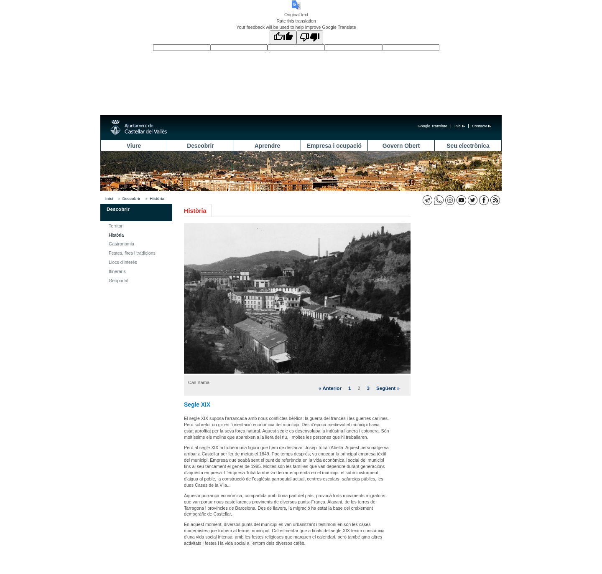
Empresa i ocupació (334, 145)
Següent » (388, 388)
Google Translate (432, 126)
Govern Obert (401, 145)
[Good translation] (283, 37)
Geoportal (118, 280)
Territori (116, 225)
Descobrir (200, 145)
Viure (134, 145)
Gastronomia (121, 243)
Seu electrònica (467, 145)
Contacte (481, 126)
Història (157, 199)
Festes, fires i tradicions (132, 252)
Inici (459, 126)
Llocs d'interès (123, 262)
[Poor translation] (309, 37)
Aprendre (268, 145)
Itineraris (117, 271)
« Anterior (330, 388)
